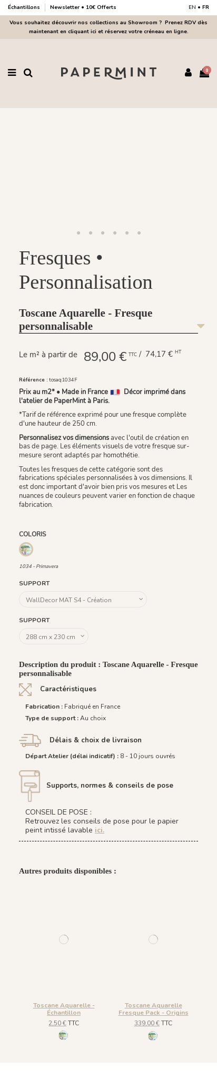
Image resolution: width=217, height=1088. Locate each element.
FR (205, 7)
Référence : (33, 379)
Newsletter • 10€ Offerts (83, 7)
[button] (78, 233)
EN (192, 7)
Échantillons (25, 7)
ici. (99, 830)
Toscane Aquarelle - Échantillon (64, 1009)
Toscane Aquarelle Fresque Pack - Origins (154, 1009)
